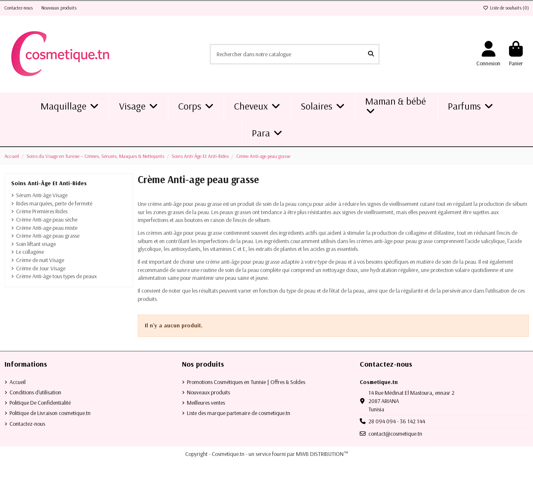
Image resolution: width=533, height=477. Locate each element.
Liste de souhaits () (506, 8)
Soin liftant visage (36, 244)
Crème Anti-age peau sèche (46, 219)
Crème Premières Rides (41, 211)
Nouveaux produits (58, 8)
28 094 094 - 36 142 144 (396, 421)
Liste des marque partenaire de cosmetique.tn (238, 413)
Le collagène (30, 251)
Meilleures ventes (206, 402)
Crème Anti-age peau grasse (47, 235)
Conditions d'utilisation (35, 392)
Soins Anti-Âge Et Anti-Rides (49, 183)
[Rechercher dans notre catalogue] (371, 54)
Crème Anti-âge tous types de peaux (56, 276)
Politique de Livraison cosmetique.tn (50, 413)
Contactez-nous (19, 8)
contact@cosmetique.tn (395, 433)
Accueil (18, 382)
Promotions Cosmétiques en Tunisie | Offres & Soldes (246, 382)
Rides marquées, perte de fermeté (54, 203)
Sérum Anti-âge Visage (41, 195)
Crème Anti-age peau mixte (46, 227)
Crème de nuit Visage (40, 260)
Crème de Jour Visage (40, 268)
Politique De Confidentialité (40, 402)
